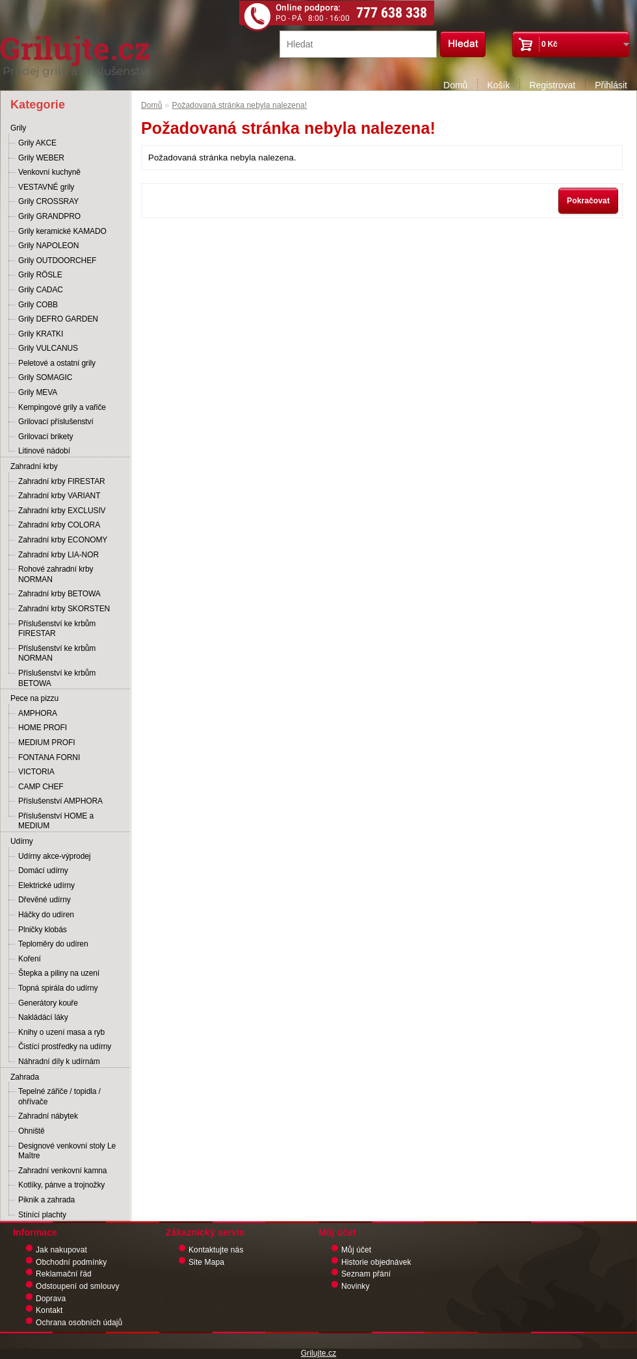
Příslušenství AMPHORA (60, 801)
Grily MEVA (37, 392)
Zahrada (24, 1077)
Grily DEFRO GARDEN (58, 319)
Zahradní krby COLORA (59, 524)
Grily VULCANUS (48, 348)
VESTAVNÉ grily (46, 187)
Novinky (355, 1286)
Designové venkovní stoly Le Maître (67, 1151)
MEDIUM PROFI (46, 742)
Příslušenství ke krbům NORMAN (57, 653)
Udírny (21, 841)
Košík (498, 85)
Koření (29, 958)
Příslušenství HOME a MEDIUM (56, 821)
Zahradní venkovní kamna (62, 1170)
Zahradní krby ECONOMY (62, 539)
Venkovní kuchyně (49, 172)
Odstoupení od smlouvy (78, 1286)
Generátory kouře (48, 1003)
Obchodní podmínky (71, 1262)
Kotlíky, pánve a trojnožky (61, 1184)
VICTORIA (36, 771)
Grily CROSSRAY (48, 201)
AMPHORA (37, 713)
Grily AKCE (37, 142)
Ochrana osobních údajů (79, 1322)
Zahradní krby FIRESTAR (61, 481)
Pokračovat (588, 200)
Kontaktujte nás (216, 1249)
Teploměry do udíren (53, 943)
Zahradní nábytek (48, 1116)
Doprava (51, 1298)
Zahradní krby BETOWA (59, 593)
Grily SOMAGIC (45, 377)
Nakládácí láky (43, 1017)
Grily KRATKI (40, 333)
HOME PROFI (42, 727)
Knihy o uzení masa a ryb (61, 1032)
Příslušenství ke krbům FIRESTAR (57, 629)
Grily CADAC (40, 289)
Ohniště (31, 1131)
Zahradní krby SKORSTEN (64, 608)
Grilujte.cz (319, 1353)
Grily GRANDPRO (49, 216)
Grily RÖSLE (40, 274)
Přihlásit (611, 85)
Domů (455, 85)
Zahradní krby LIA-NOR (58, 554)
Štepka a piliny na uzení (58, 973)
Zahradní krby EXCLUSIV (62, 510)
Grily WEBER (41, 157)
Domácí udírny (43, 870)
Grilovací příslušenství (56, 421)
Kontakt (49, 1310)
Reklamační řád (64, 1273)
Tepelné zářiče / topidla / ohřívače (59, 1096)
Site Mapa (206, 1262)
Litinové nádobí (44, 450)
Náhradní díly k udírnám (59, 1061)
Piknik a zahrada (46, 1199)
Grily (18, 128)
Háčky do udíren (46, 914)
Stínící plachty (42, 1214)
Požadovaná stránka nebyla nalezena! (239, 105)
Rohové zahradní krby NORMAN (55, 574)
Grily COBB (38, 304)
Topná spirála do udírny (58, 988)
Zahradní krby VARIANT (59, 495)
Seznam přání (366, 1273)
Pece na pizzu (34, 698)
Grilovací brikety (45, 436)
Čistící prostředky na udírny (64, 1046)
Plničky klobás (42, 929)
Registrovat (552, 85)
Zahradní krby (34, 466)
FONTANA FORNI (49, 757)
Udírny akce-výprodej (54, 856)
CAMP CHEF (41, 786)
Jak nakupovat (61, 1249)
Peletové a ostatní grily (57, 363)
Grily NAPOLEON (48, 245)
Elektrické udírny (46, 885)
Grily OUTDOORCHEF (57, 260)
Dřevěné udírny (44, 899)
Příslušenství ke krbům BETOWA (57, 678)
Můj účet (356, 1249)
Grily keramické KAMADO (62, 231)
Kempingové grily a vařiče (62, 407)
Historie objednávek (376, 1262)
